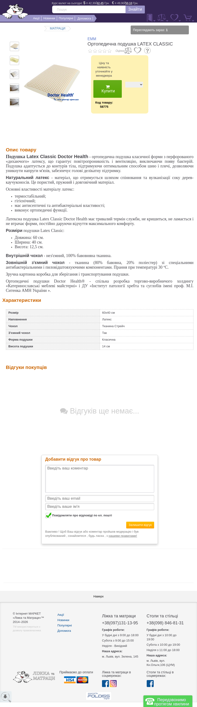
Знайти (135, 9)
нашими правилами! (123, 536)
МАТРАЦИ (57, 28)
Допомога (64, 630)
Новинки (63, 620)
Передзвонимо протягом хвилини (171, 701)
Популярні (65, 625)
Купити (107, 89)
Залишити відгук (140, 525)
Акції (61, 614)
